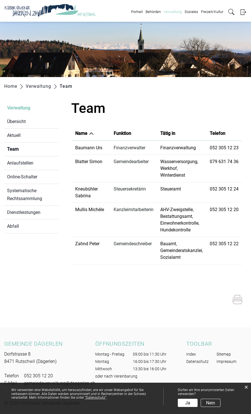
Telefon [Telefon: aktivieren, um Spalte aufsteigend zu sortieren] (217, 133)
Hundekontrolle (175, 230)
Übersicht (16, 121)
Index (191, 354)
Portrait (137, 12)
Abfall (13, 226)
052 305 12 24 (224, 189)
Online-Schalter (22, 176)
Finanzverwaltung (178, 147)
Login (243, 12)
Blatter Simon (88, 161)
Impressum (226, 361)
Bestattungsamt (176, 216)
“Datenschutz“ (95, 398)
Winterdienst (172, 175)
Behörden (153, 12)
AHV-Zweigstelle (176, 209)
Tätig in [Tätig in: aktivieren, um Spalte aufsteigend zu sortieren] (167, 133)
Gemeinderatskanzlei (181, 250)
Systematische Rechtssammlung (24, 194)
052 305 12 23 (224, 147)
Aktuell (14, 135)
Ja (187, 403)
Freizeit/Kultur (212, 12)
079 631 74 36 (224, 161)
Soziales (191, 12)
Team (26, 148)
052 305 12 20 (224, 209)
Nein (210, 403)
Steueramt (170, 189)
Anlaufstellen (20, 163)
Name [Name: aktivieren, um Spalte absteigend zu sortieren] (81, 133)
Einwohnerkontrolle (179, 223)
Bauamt (168, 243)
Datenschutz (197, 361)
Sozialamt (170, 257)
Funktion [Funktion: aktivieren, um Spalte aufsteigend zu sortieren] (122, 133)
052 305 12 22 (224, 243)
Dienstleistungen (23, 212)
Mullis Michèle (89, 209)
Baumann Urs (88, 147)
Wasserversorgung (178, 161)
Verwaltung (173, 12)
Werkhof (168, 168)
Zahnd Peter (87, 243)
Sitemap (224, 354)
